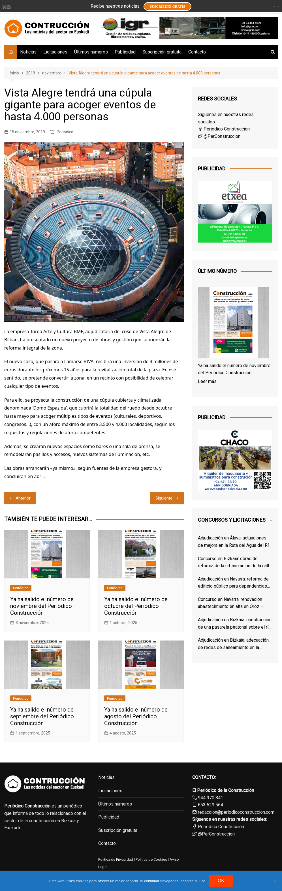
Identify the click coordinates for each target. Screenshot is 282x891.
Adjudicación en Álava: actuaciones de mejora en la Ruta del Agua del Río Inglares (234, 542)
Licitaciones (55, 52)
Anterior (23, 498)
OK (221, 880)
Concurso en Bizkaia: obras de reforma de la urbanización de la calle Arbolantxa (235, 562)
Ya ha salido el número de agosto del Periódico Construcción (136, 716)
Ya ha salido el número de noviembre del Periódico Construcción (42, 606)
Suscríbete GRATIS (167, 6)
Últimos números (91, 52)
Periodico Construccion (224, 129)
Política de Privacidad (115, 859)
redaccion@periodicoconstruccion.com (236, 812)
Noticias (28, 52)
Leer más (207, 381)
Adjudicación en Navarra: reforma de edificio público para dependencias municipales (233, 583)
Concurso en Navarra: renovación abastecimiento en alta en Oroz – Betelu (230, 603)
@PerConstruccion (219, 136)
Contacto (197, 52)
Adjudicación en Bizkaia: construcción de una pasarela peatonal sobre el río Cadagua (235, 624)
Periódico (65, 132)
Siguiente (163, 498)
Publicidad (125, 52)
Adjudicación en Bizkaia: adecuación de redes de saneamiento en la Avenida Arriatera (233, 644)
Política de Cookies (151, 859)
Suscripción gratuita (161, 52)
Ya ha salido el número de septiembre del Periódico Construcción (42, 716)
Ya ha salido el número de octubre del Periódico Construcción (136, 606)
